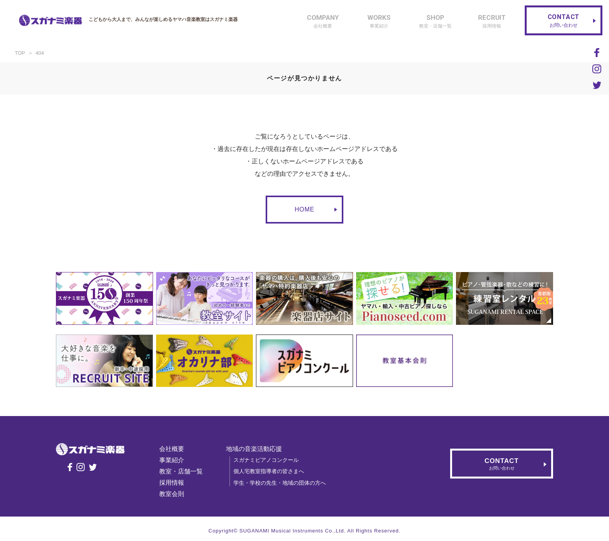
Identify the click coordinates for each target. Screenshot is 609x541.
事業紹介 (175, 460)
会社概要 (175, 449)
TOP (20, 53)
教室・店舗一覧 (184, 471)
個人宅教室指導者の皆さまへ (272, 471)
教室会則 (175, 494)
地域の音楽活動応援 (257, 449)
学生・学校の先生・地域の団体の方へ (283, 483)
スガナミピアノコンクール (269, 460)
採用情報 (175, 482)
